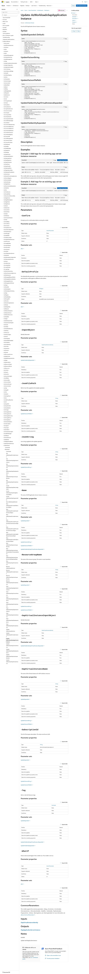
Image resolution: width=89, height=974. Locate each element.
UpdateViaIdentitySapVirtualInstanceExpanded (32, 549)
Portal (73, 5)
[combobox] (10, 12)
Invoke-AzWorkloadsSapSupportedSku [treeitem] (12, 498)
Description (74, 14)
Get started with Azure (82, 5)
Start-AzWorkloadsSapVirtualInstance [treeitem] (12, 604)
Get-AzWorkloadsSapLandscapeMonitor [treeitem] (12, 476)
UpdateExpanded (25, 520)
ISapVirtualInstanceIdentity (47, 344)
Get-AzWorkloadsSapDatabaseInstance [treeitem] (12, 471)
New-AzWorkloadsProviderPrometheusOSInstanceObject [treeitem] (12, 528)
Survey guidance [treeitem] (6, 33)
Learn (22, 10)
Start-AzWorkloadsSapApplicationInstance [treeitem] (12, 588)
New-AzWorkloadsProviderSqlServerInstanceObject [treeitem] (12, 539)
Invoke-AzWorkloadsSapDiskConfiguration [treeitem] (12, 487)
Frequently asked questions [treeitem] (8, 39)
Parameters (75, 18)
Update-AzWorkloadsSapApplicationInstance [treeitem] (12, 640)
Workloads (46, 10)
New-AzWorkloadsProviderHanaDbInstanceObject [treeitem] (12, 511)
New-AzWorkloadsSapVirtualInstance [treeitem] (12, 562)
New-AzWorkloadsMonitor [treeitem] (11, 502)
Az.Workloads (40, 10)
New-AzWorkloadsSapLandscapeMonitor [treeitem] (12, 545)
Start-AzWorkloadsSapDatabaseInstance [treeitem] (12, 598)
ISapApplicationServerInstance (30, 930)
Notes (73, 24)
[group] (44, 162)
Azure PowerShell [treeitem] (6, 17)
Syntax (74, 13)
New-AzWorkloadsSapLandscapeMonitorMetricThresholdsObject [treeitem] (12, 551)
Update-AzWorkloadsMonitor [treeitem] (10, 630)
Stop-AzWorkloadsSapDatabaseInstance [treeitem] (12, 620)
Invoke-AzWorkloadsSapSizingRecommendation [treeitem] (12, 492)
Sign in (85, 1)
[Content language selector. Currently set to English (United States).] (8, 972)
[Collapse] (17, 9)
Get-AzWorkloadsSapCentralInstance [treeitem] (12, 465)
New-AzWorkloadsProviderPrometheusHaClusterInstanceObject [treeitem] (12, 522)
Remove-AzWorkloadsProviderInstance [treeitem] (12, 572)
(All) (22, 248)
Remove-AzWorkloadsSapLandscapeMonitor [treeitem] (12, 577)
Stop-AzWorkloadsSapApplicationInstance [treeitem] (12, 609)
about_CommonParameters (27, 915)
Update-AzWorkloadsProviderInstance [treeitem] (12, 634)
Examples (74, 16)
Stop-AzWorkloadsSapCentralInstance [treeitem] (12, 615)
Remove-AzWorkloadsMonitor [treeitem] (10, 567)
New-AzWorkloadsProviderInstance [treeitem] (12, 516)
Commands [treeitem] (7, 447)
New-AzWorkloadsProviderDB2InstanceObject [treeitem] (12, 505)
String (56, 398)
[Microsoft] (2, 2)
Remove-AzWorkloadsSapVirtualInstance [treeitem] (12, 582)
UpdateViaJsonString (26, 467)
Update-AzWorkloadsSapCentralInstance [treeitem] (12, 645)
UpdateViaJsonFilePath (27, 413)
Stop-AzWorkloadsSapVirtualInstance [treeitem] (12, 625)
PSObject (41, 288)
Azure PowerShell (32, 10)
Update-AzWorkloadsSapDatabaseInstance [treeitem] (12, 651)
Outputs (74, 22)
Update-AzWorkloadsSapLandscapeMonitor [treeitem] (12, 656)
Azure (26, 10)
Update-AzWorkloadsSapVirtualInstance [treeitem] (12, 661)
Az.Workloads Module (29, 22)
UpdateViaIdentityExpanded (28, 360)
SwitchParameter (50, 230)
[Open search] (82, 2)
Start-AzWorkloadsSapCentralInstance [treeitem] (12, 593)
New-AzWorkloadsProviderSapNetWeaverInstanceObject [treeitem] (12, 534)
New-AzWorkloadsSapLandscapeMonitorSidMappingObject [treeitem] (12, 557)
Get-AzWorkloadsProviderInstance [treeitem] (12, 455)
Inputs (74, 20)
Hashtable (54, 805)
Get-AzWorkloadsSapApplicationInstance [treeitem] (12, 460)
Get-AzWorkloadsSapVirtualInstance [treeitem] (12, 482)
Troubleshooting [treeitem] (6, 37)
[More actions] (67, 10)
